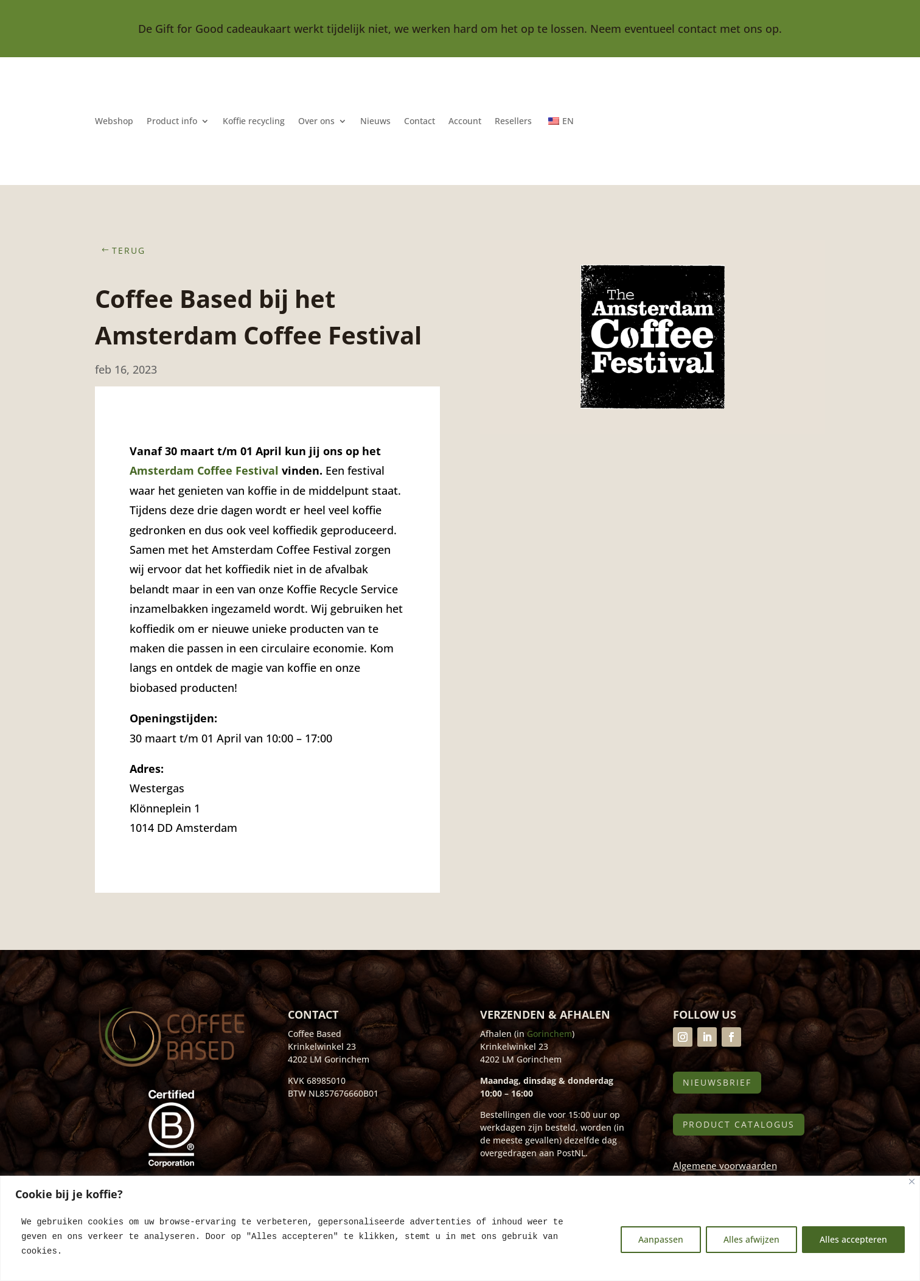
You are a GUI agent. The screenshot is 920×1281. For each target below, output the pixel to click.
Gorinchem (549, 1033)
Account (464, 122)
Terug (128, 250)
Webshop (114, 122)
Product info (172, 122)
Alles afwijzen (751, 1239)
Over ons (316, 122)
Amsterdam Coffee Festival (204, 470)
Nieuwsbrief (717, 1082)
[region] (460, 1228)
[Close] (912, 1181)
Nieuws (375, 122)
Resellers (513, 122)
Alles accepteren (853, 1239)
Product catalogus (739, 1124)
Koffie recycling (254, 122)
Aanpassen (660, 1239)
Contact (419, 122)
